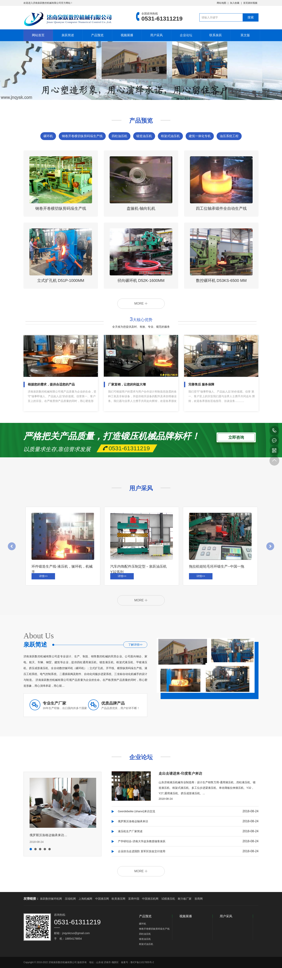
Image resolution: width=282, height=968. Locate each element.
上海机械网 (85, 898)
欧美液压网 (118, 898)
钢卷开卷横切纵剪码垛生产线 (82, 136)
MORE (141, 303)
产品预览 (97, 35)
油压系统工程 (229, 136)
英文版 (245, 35)
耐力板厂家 (185, 898)
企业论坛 (186, 35)
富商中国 (133, 898)
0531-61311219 (274, 431)
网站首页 (38, 35)
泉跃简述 (67, 35)
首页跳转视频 (250, 3)
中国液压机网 (150, 898)
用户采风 (156, 35)
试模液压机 (168, 898)
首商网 (198, 898)
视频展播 (127, 35)
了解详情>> (135, 644)
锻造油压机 (144, 136)
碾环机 (48, 136)
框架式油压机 (170, 136)
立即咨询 (236, 436)
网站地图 (221, 3)
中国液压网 (102, 898)
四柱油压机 (119, 136)
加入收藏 (234, 3)
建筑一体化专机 (200, 136)
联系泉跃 (215, 35)
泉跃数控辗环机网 (51, 898)
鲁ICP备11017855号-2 (142, 962)
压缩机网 (70, 898)
